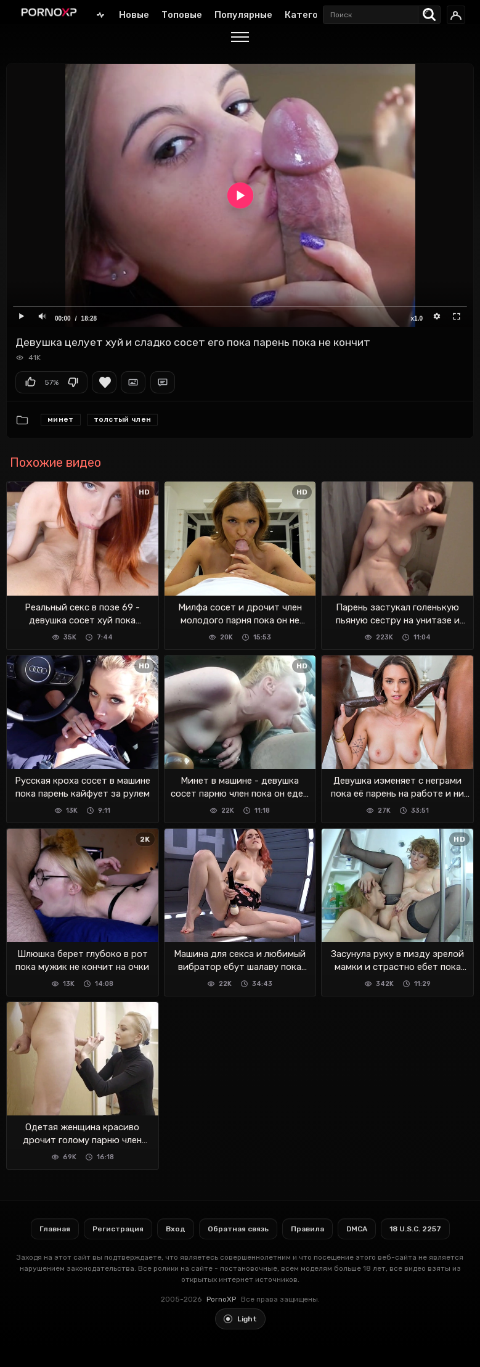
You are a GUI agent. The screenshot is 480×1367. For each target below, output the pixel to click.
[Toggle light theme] (240, 1318)
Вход (175, 1229)
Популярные (243, 14)
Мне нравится (30, 382)
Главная (100, 14)
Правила (307, 1229)
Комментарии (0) (162, 382)
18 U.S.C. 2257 (415, 1229)
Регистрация (118, 1229)
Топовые (181, 14)
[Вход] (456, 15)
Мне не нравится (72, 382)
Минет (60, 419)
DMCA (356, 1229)
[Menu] (240, 39)
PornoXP (221, 1299)
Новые (134, 14)
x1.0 (417, 318)
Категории (310, 14)
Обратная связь (238, 1229)
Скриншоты (133, 382)
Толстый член (123, 419)
